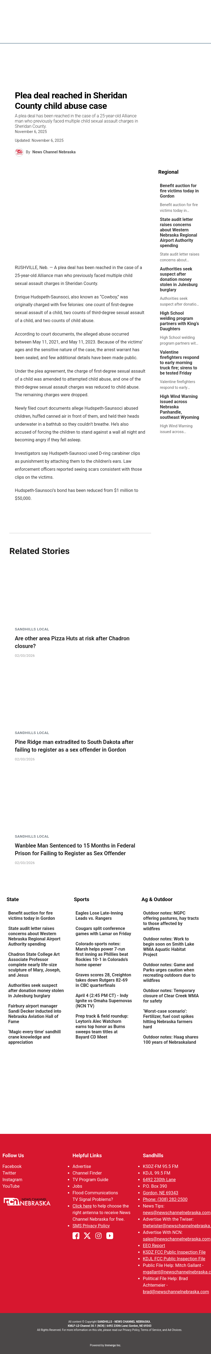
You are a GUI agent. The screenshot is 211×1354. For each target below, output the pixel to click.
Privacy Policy (131, 1329)
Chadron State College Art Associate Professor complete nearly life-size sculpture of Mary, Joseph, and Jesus (34, 965)
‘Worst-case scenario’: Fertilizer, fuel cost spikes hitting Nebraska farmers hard (168, 1019)
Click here (82, 1206)
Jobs (77, 1186)
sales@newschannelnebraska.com (176, 1239)
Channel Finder (87, 1173)
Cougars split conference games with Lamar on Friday (103, 931)
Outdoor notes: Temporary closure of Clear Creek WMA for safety (171, 996)
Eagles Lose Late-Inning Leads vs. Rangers (99, 915)
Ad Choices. (175, 1329)
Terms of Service (151, 1329)
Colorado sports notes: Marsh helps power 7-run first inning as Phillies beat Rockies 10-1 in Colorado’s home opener (102, 954)
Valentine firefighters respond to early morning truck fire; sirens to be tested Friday (179, 363)
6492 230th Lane (159, 1179)
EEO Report (154, 1245)
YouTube (11, 1186)
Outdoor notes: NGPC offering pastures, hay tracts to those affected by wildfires (171, 920)
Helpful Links (87, 1155)
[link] (181, 198)
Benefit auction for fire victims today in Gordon (179, 191)
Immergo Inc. (113, 1345)
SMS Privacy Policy (91, 1225)
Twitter (9, 1173)
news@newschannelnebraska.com (176, 1212)
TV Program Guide (90, 1179)
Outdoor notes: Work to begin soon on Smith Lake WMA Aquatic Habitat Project (168, 946)
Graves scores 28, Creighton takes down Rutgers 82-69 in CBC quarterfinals (103, 980)
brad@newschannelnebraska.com (176, 1291)
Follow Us (13, 1155)
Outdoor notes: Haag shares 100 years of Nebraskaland (170, 1039)
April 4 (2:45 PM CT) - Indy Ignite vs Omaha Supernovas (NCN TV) (104, 1001)
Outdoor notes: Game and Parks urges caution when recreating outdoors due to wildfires (169, 972)
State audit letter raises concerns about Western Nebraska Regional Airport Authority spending (178, 232)
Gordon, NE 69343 (160, 1192)
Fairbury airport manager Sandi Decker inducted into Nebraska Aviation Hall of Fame (34, 1013)
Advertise (82, 1166)
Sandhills (153, 1155)
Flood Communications (95, 1192)
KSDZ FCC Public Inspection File (174, 1252)
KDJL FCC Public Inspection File (174, 1258)
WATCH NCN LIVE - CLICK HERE (105, 7)
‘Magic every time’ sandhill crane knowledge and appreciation (34, 1037)
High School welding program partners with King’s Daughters (179, 321)
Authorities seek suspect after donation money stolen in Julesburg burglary (179, 279)
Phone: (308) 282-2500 (165, 1199)
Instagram (12, 1179)
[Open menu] (200, 33)
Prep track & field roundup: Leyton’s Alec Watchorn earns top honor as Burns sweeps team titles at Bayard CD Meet (102, 1027)
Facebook (11, 1166)
